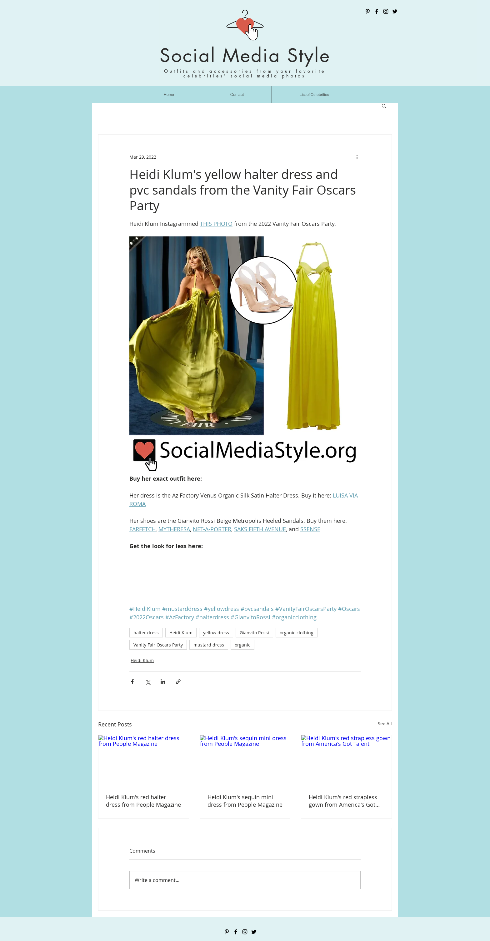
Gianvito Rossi (254, 633)
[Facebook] (376, 11)
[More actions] (357, 157)
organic (242, 645)
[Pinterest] (367, 11)
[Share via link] (178, 682)
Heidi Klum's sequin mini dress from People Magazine (245, 800)
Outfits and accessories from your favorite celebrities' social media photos (245, 73)
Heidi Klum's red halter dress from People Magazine (143, 800)
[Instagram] (385, 11)
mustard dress (208, 645)
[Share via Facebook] (132, 682)
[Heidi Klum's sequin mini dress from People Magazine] (245, 760)
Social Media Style (245, 55)
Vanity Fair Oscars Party (158, 645)
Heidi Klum (180, 633)
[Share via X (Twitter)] (148, 682)
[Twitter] (395, 11)
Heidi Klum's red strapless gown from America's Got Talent (343, 800)
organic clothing (296, 633)
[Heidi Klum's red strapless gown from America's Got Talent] (346, 760)
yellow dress (216, 633)
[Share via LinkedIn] (163, 682)
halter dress (146, 633)
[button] (384, 105)
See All (385, 723)
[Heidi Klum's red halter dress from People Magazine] (143, 760)
